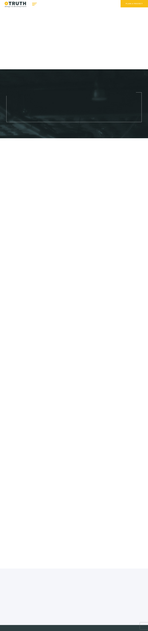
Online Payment (92, 622)
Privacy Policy (76, 622)
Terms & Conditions (57, 622)
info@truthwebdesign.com (57, 613)
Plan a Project (134, 3)
